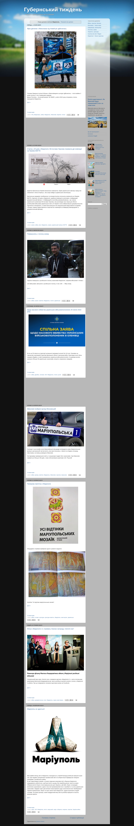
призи (49, 225)
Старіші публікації (77, 818)
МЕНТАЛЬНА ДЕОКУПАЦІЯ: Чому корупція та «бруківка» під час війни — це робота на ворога (100, 193)
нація (55, 809)
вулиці (36, 475)
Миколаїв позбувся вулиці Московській (41, 409)
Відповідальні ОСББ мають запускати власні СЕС (100, 182)
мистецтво (64, 617)
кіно (40, 225)
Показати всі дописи (67, 22)
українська (57, 300)
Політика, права (92, 29)
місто (45, 809)
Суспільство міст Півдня (94, 34)
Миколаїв (53, 114)
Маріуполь (47, 114)
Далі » (29, 102)
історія (37, 617)
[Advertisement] (55, 131)
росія (59, 374)
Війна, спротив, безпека (94, 23)
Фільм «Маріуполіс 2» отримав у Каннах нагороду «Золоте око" (50, 629)
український (55, 225)
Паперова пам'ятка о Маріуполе (39, 484)
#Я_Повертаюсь (35, 114)
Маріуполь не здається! (36, 709)
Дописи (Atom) (40, 821)
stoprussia (64, 475)
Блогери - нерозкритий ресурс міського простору (100, 173)
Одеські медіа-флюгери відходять (100, 163)
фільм (61, 225)
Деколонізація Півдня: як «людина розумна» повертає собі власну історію (100, 156)
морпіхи (59, 114)
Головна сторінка (48, 818)
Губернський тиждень (53, 9)
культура (41, 617)
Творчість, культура (93, 31)
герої (32, 809)
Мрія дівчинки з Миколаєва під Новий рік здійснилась (47, 29)
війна (42, 114)
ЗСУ (46, 374)
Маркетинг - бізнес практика (95, 36)
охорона (64, 809)
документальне (39, 700)
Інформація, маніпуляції (94, 27)
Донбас (37, 374)
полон (63, 114)
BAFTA (65, 225)
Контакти (90, 134)
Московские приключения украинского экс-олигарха (99, 147)
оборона (59, 809)
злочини (42, 374)
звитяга (41, 300)
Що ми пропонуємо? (93, 131)
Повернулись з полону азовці (38, 234)
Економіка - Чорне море (94, 25)
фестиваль (60, 700)
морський (50, 809)
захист (36, 300)
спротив (58, 475)
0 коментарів (30, 112)
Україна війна (76, 809)
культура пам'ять (49, 617)
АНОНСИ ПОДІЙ (92, 136)
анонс (33, 225)
